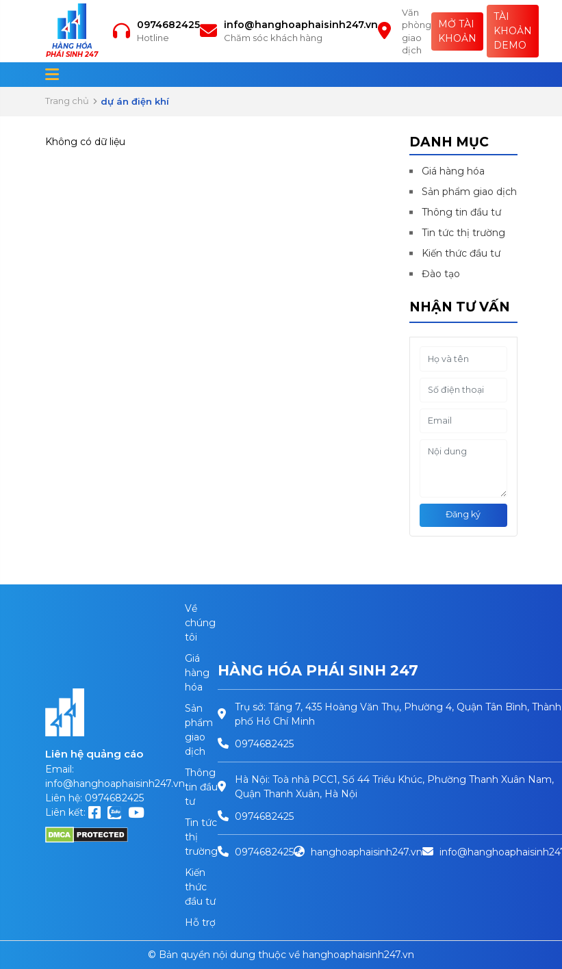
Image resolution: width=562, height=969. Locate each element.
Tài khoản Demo (513, 30)
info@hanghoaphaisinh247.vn (301, 24)
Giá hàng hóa (453, 171)
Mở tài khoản (457, 31)
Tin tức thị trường (463, 233)
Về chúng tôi (200, 622)
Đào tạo (441, 274)
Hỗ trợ (200, 922)
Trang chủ (67, 100)
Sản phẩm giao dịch (469, 191)
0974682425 (168, 24)
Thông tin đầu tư (461, 212)
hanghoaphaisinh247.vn (366, 852)
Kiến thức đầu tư (461, 253)
